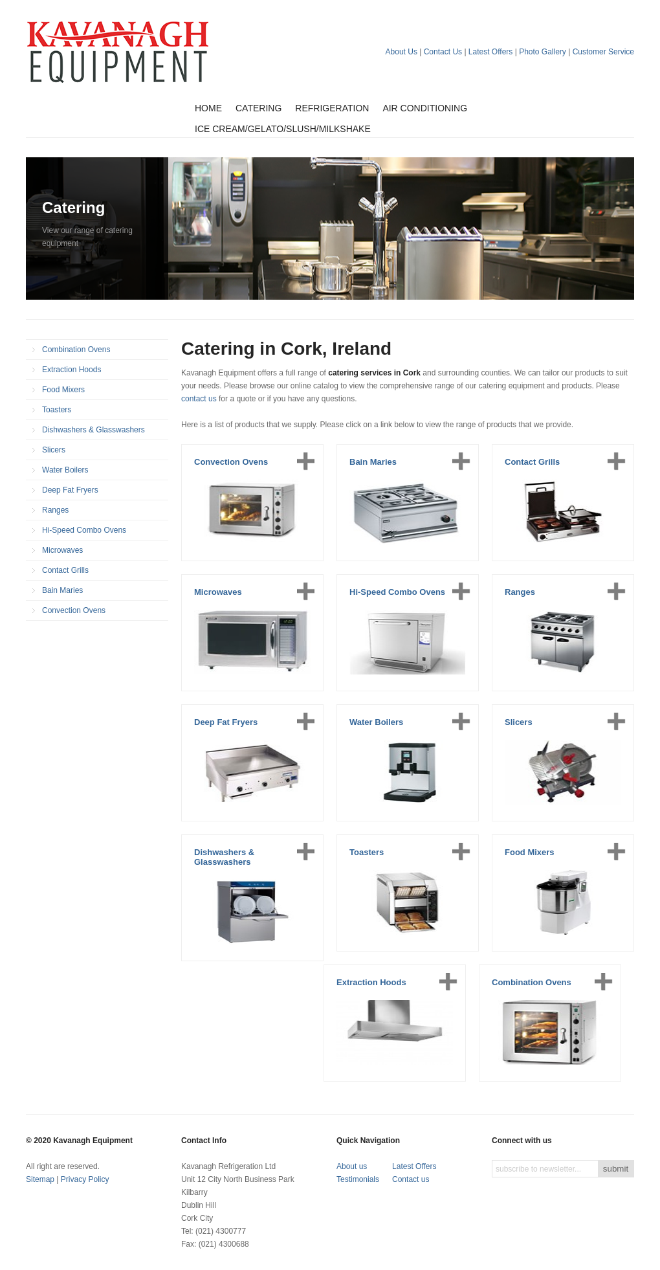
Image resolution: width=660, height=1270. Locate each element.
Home (208, 108)
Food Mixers (63, 389)
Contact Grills (65, 570)
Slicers (53, 449)
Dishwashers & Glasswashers (93, 429)
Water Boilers (65, 469)
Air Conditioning (424, 108)
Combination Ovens (76, 349)
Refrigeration (332, 108)
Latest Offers (490, 51)
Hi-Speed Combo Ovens (84, 530)
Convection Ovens (73, 610)
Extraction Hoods (71, 369)
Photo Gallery (542, 51)
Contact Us (443, 51)
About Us (401, 51)
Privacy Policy (85, 1179)
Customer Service (603, 51)
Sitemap (40, 1179)
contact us (199, 398)
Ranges (55, 510)
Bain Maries (62, 590)
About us (351, 1166)
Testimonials (357, 1179)
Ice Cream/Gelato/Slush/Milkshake (283, 129)
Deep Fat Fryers (70, 490)
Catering (258, 108)
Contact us (410, 1179)
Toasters (56, 409)
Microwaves (62, 550)
